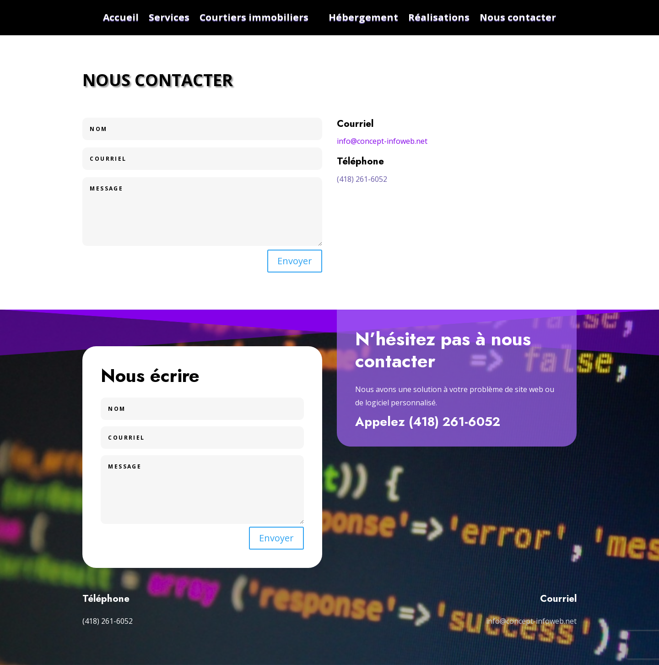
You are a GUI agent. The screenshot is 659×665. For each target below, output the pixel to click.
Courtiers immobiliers (254, 17)
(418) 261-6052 (362, 179)
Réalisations (439, 17)
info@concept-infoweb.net (382, 141)
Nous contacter (518, 17)
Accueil (121, 17)
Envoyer (294, 261)
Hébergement (363, 17)
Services (169, 17)
